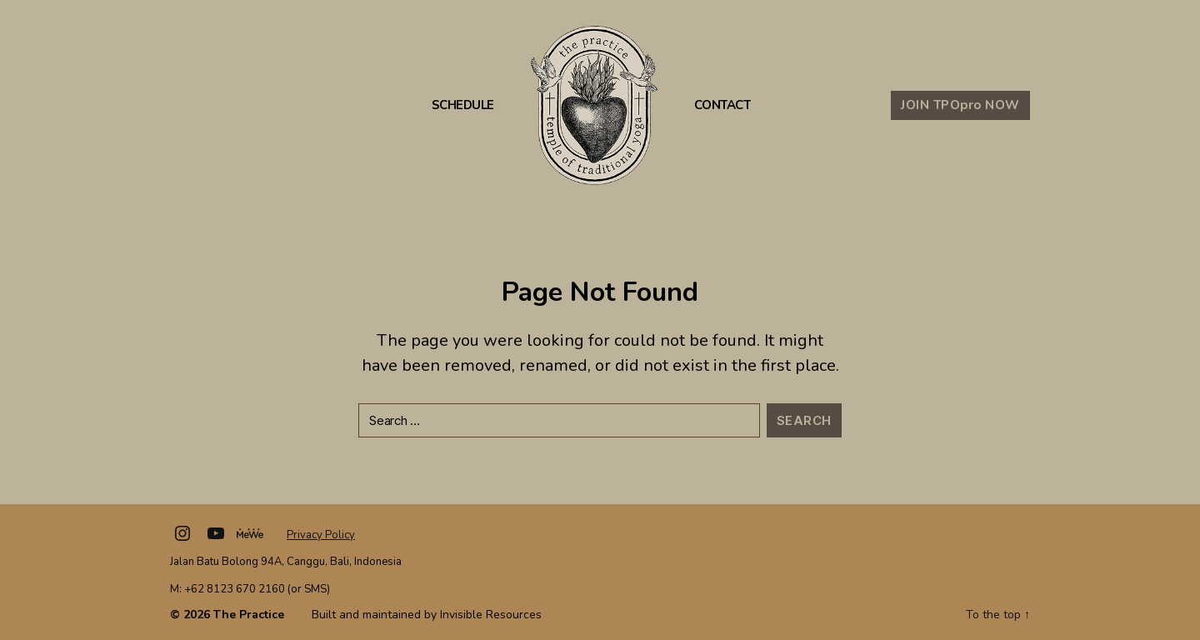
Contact (722, 105)
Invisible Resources (491, 614)
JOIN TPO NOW (960, 105)
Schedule (463, 105)
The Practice (248, 614)
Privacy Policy (321, 535)
